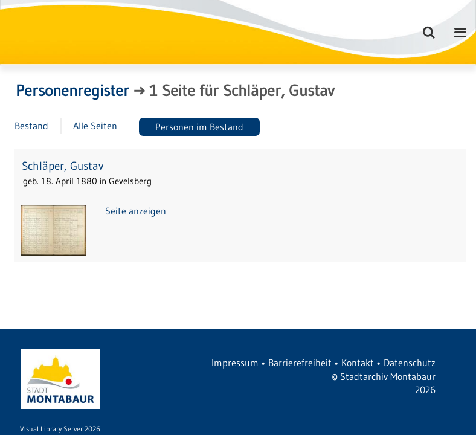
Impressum (235, 362)
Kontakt (357, 362)
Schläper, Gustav (62, 166)
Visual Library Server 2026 (60, 428)
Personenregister (72, 90)
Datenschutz (410, 362)
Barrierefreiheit (300, 362)
